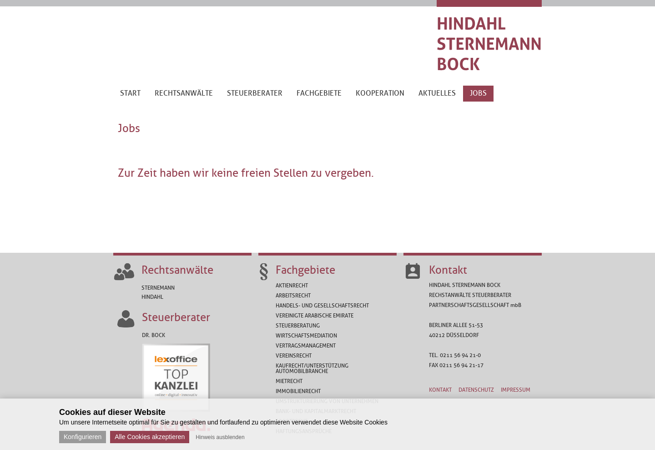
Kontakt (448, 270)
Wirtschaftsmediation (306, 335)
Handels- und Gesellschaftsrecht (322, 305)
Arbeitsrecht (293, 295)
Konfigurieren (82, 436)
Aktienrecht (292, 285)
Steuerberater (176, 317)
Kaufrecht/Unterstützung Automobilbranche (312, 368)
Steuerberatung (298, 325)
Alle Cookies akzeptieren (150, 436)
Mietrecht (289, 381)
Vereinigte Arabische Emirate (314, 315)
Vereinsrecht (294, 355)
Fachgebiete (305, 270)
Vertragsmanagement (306, 345)
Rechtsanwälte (177, 270)
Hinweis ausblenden (220, 437)
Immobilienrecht (298, 391)
